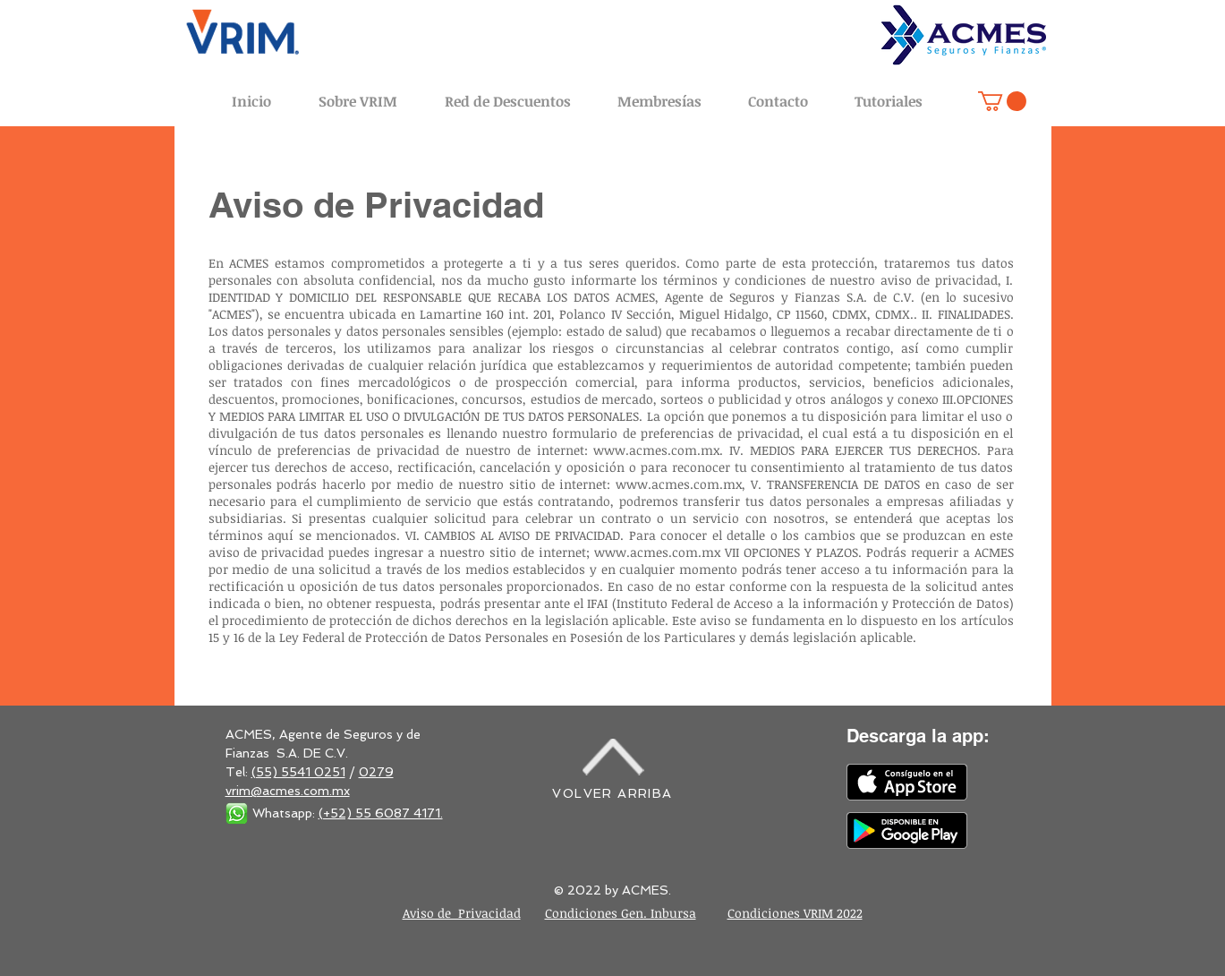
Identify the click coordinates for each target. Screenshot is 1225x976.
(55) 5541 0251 (298, 772)
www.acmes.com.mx (656, 449)
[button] (1002, 101)
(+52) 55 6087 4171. (381, 813)
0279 (376, 772)
